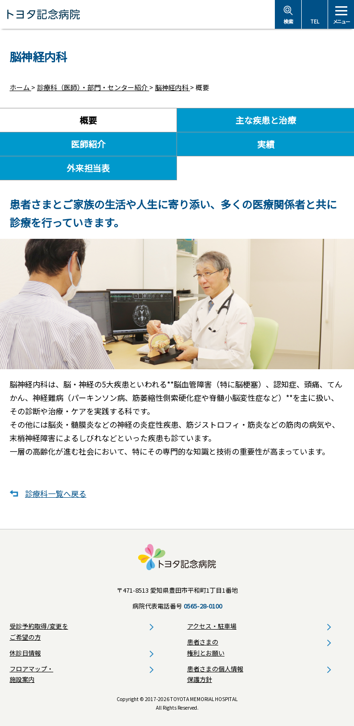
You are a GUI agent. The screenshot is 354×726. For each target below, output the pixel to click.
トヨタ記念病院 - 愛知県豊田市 (137, 14)
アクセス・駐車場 (211, 626)
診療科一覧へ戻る (55, 493)
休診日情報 (25, 652)
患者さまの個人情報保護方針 (215, 674)
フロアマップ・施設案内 (31, 674)
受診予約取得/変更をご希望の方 (39, 631)
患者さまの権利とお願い (205, 647)
